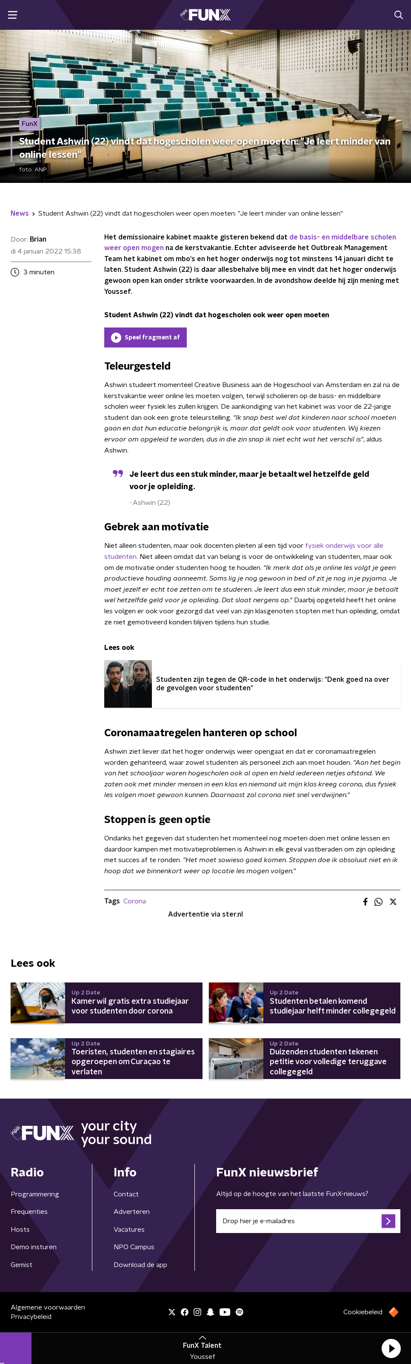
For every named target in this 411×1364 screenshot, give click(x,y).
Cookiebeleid (362, 1312)
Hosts (20, 1229)
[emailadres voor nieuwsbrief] (308, 1221)
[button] (391, 1348)
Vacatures (129, 1229)
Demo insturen (34, 1247)
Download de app (140, 1264)
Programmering (35, 1194)
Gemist (21, 1264)
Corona (134, 901)
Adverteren (132, 1211)
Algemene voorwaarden (48, 1307)
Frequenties (29, 1211)
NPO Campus (134, 1247)
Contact (126, 1194)
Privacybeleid (31, 1316)
